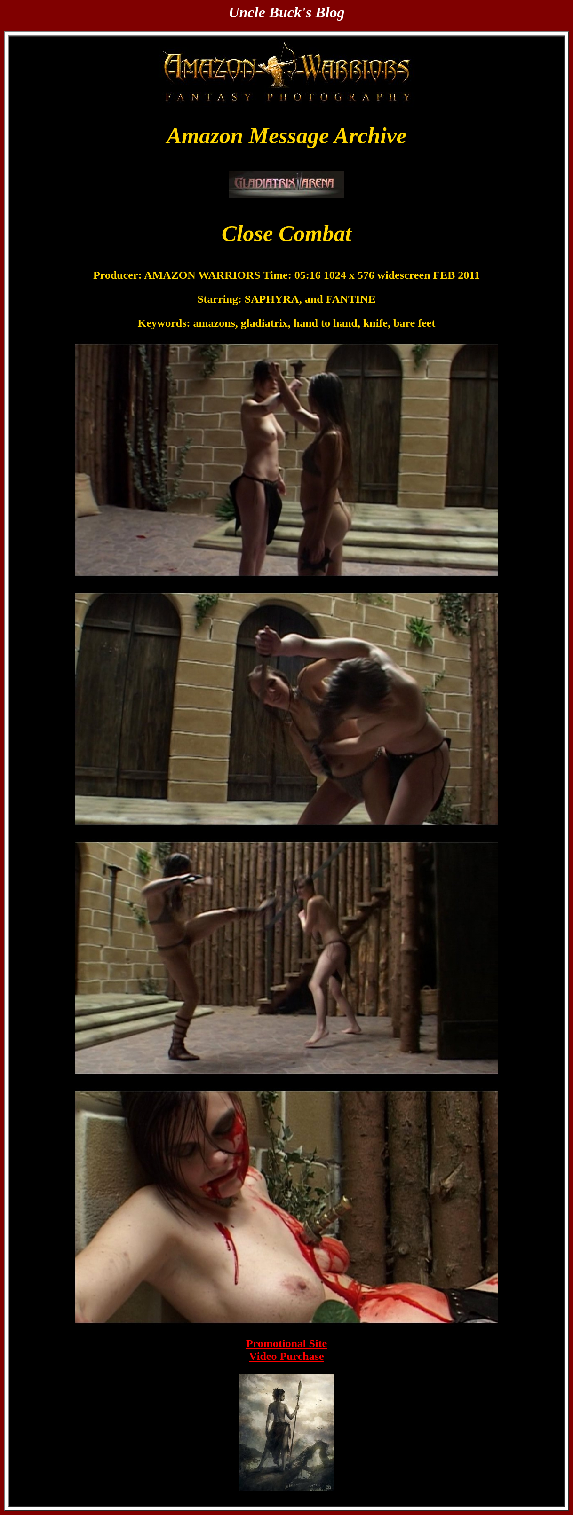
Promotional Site (286, 1343)
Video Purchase (286, 1356)
